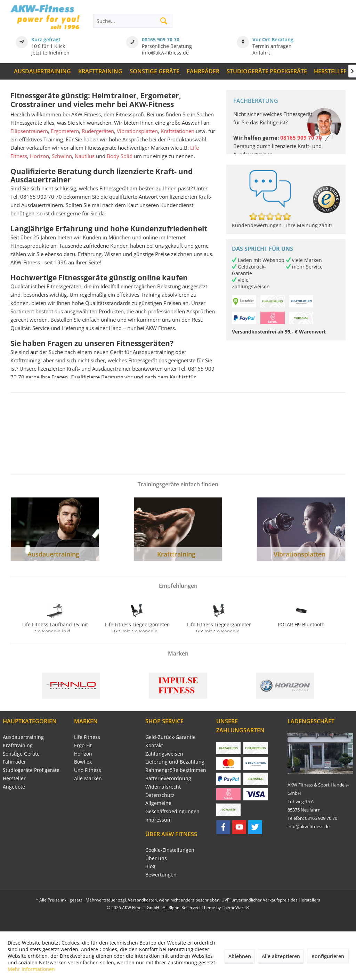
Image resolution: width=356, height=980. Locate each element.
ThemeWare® (235, 908)
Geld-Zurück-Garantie (170, 737)
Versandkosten (142, 900)
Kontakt (154, 745)
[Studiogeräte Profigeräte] (266, 71)
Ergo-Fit (83, 745)
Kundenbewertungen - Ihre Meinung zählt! (282, 225)
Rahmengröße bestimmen (175, 770)
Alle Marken (88, 778)
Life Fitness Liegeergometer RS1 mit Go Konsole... (137, 628)
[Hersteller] (330, 71)
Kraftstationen (177, 130)
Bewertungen (161, 874)
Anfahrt (261, 52)
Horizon (39, 156)
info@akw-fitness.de (165, 52)
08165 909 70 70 (160, 39)
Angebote (14, 786)
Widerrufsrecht (163, 786)
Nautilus (85, 156)
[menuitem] (42, 71)
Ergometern (65, 130)
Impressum (158, 819)
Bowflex (83, 761)
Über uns (156, 858)
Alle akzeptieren (281, 956)
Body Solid (119, 156)
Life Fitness (87, 737)
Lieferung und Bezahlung (174, 761)
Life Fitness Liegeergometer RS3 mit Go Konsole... (219, 628)
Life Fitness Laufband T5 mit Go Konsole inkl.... (55, 628)
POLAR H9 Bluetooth (301, 624)
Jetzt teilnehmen (50, 52)
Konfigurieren (328, 956)
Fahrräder (14, 761)
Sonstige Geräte (21, 753)
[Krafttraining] (100, 71)
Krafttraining (18, 745)
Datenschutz (160, 795)
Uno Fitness (87, 770)
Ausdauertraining (23, 737)
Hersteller (14, 778)
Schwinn (62, 156)
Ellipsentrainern (29, 130)
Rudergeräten (98, 130)
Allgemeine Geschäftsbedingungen (172, 807)
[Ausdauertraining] (42, 71)
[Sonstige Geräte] (154, 71)
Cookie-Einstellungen (169, 850)
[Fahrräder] (203, 71)
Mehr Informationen (31, 969)
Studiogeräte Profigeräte (31, 770)
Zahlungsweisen (164, 753)
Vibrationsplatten (137, 130)
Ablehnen (239, 956)
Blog (150, 866)
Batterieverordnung (168, 778)
